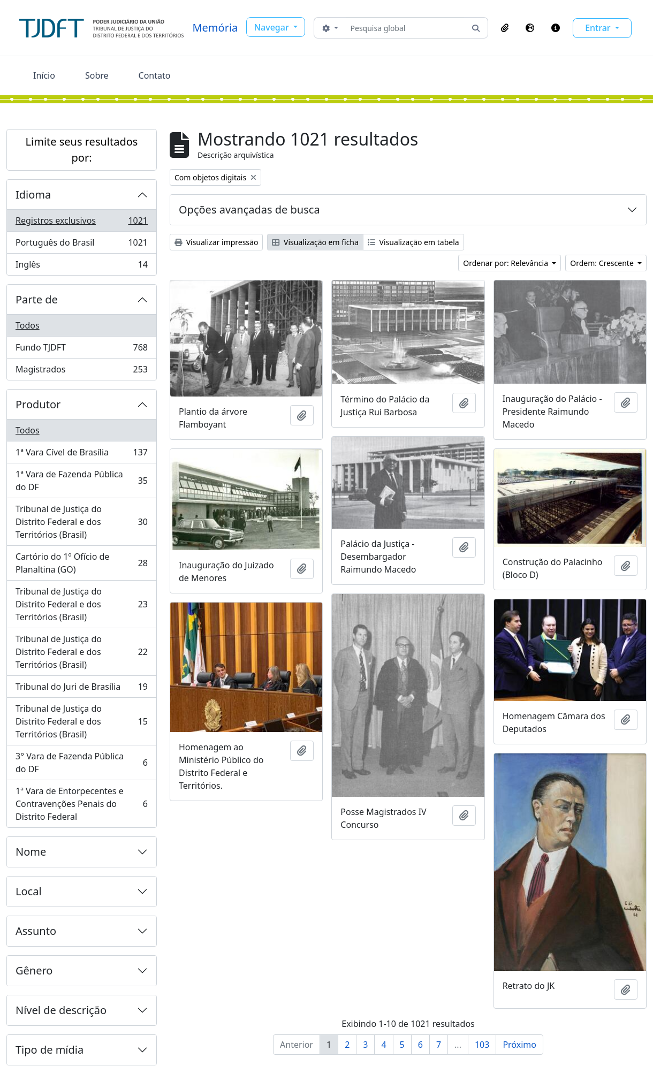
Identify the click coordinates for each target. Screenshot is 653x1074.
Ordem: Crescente (602, 263)
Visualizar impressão (216, 242)
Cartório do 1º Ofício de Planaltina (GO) (81, 563)
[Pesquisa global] (405, 28)
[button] (504, 27)
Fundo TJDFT (81, 350)
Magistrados (81, 371)
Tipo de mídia (49, 1049)
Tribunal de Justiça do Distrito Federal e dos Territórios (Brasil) (81, 521)
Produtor (38, 404)
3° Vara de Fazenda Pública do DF (81, 762)
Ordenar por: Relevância (506, 263)
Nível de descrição (61, 1010)
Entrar (599, 28)
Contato (155, 75)
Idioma (33, 194)
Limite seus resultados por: (82, 149)
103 (482, 1044)
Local (29, 891)
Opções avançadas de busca (249, 209)
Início (44, 75)
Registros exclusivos (81, 223)
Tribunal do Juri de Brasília (81, 689)
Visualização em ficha (315, 242)
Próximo (519, 1044)
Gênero (34, 970)
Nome (31, 851)
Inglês (81, 266)
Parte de (37, 299)
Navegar (272, 27)
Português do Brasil (81, 245)
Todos (28, 325)
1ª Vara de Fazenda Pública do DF (81, 480)
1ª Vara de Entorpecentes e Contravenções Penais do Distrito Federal (81, 803)
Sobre (97, 75)
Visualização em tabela (413, 242)
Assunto (36, 931)
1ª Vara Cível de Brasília (81, 454)
